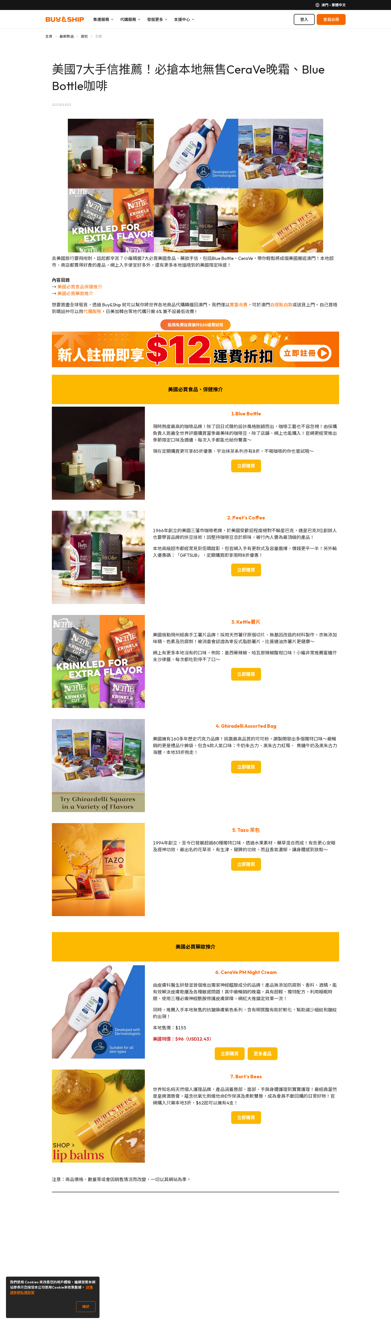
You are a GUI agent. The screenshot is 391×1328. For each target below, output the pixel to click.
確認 (85, 1306)
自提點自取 (281, 305)
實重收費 (239, 305)
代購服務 (92, 311)
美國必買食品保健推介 (79, 287)
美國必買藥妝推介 (75, 293)
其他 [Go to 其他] (84, 36)
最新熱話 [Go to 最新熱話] (67, 36)
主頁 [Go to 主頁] (49, 36)
